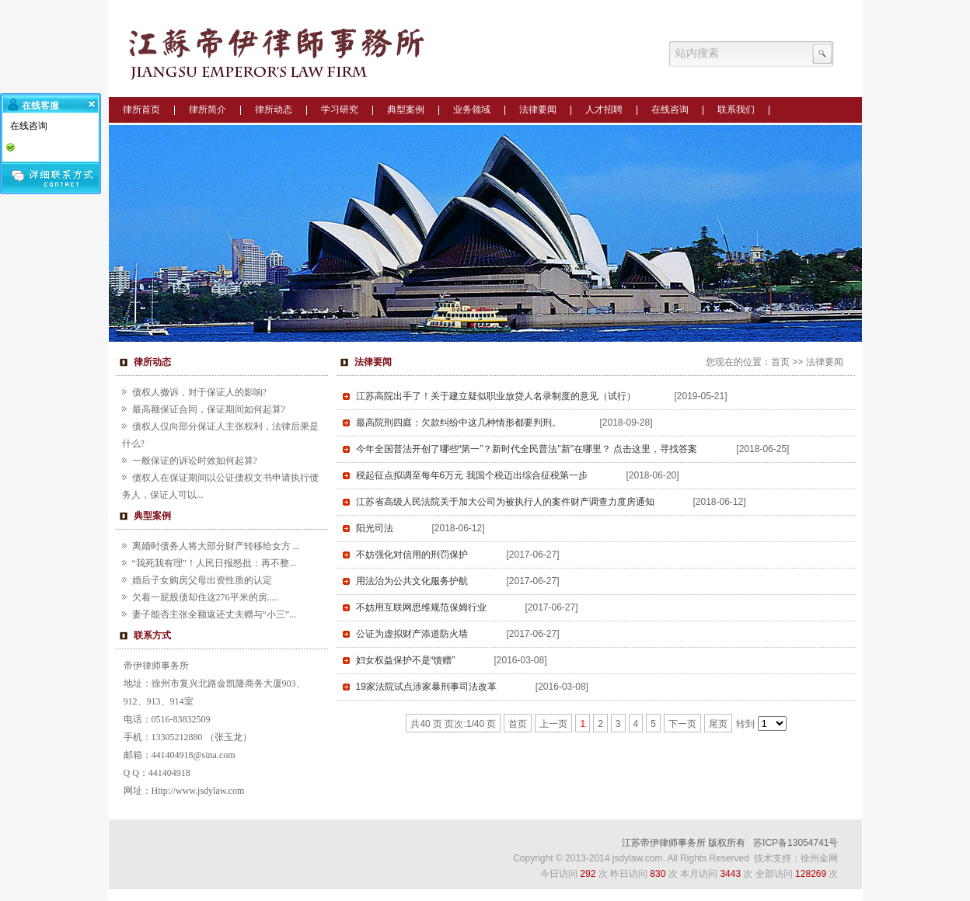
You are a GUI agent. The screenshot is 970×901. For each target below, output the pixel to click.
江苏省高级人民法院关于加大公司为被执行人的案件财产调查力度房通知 (505, 501)
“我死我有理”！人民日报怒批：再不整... (214, 563)
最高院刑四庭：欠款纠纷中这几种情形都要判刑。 (458, 422)
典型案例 (405, 109)
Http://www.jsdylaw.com (198, 790)
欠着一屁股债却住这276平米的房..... (205, 597)
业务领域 (471, 109)
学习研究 (339, 109)
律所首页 (141, 109)
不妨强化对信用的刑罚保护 (412, 554)
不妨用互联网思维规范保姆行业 (421, 607)
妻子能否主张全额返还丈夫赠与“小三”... (214, 614)
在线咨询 (670, 109)
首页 (780, 362)
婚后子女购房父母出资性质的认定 (202, 580)
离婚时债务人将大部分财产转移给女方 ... (216, 546)
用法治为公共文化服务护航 (412, 581)
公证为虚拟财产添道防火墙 (412, 633)
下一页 (682, 723)
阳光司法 (374, 528)
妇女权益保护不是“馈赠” (405, 660)
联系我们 (736, 109)
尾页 (718, 723)
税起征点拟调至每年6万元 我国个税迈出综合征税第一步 (472, 475)
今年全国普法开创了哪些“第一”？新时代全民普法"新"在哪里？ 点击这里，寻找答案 (527, 449)
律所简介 (207, 109)
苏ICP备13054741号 (795, 842)
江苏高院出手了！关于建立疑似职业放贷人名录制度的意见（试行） (496, 396)
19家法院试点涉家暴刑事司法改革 (426, 686)
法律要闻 (538, 109)
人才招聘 (604, 109)
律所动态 (273, 109)
